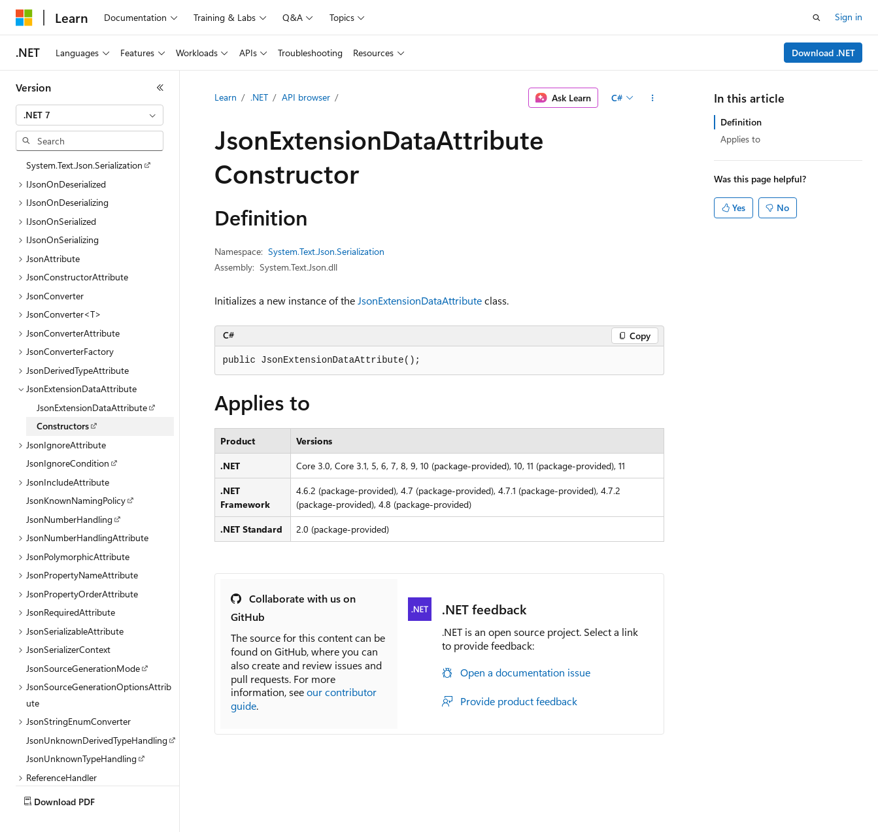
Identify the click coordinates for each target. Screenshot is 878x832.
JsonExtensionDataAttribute (420, 300)
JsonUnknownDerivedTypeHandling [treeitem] (96, 740)
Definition (741, 122)
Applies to (740, 139)
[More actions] (652, 98)
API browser (306, 97)
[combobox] (89, 115)
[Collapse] (160, 87)
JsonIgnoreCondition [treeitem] (67, 463)
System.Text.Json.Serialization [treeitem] (84, 165)
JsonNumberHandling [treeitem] (69, 519)
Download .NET (823, 52)
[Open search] (816, 17)
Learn (225, 97)
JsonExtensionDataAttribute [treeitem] (92, 407)
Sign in (848, 16)
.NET (259, 97)
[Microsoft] (24, 17)
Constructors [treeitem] (63, 426)
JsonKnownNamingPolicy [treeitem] (76, 500)
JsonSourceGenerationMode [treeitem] (83, 668)
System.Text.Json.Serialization (326, 251)
